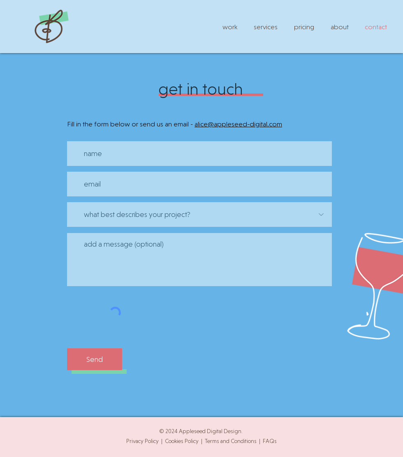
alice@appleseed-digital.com (238, 124)
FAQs (270, 441)
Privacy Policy (142, 441)
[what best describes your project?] (199, 214)
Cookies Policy (182, 441)
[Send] (94, 359)
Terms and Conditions (231, 441)
